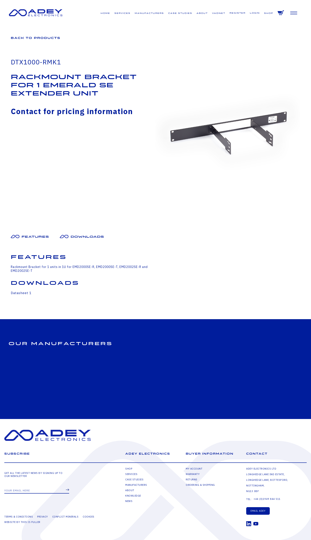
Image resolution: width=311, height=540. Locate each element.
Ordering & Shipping (200, 484)
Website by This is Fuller (22, 522)
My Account (194, 468)
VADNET (218, 13)
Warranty (193, 474)
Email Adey (258, 510)
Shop (268, 13)
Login (255, 13)
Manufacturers (149, 13)
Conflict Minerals (65, 516)
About (202, 13)
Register (238, 13)
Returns (191, 479)
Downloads (87, 237)
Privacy (42, 516)
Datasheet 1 (21, 293)
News (128, 501)
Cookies (88, 516)
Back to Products (35, 38)
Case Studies (180, 13)
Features (35, 237)
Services (122, 13)
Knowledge (133, 495)
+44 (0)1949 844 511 (267, 498)
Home (105, 13)
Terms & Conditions (18, 516)
